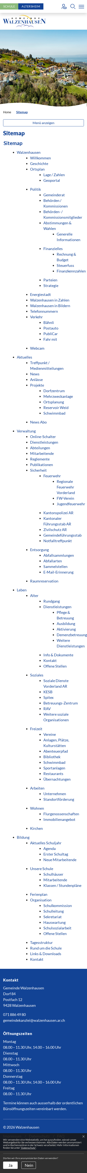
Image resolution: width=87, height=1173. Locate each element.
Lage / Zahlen (54, 174)
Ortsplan (37, 169)
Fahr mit (50, 339)
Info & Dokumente (58, 655)
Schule (9, 6)
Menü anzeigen (43, 123)
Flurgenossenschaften (61, 814)
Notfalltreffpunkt (57, 540)
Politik (35, 189)
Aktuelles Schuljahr (45, 843)
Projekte (37, 385)
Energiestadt (40, 294)
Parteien (50, 280)
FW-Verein (65, 498)
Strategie (50, 285)
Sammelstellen (55, 566)
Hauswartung (54, 922)
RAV (47, 708)
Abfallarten (52, 561)
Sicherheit (38, 470)
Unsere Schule (41, 868)
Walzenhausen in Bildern (50, 305)
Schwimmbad (54, 413)
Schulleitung (53, 911)
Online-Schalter (43, 436)
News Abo (38, 422)
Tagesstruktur (41, 942)
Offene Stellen (55, 666)
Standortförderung (58, 799)
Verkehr (36, 317)
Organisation (40, 900)
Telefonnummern (44, 311)
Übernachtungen (57, 779)
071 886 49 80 (14, 1014)
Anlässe (36, 379)
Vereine (49, 734)
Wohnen (37, 808)
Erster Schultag (55, 854)
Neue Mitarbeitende (59, 859)
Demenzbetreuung (72, 634)
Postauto (50, 328)
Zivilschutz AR (55, 529)
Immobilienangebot (59, 819)
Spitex (48, 697)
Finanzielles (53, 248)
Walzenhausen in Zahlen (49, 300)
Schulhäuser (53, 874)
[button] (73, 6)
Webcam (37, 348)
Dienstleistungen (44, 442)
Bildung (23, 837)
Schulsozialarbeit (57, 928)
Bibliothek (51, 756)
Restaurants (53, 773)
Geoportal (51, 180)
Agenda (49, 848)
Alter (34, 595)
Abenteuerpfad (55, 751)
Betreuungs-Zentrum (60, 703)
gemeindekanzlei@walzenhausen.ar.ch (34, 1020)
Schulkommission (57, 905)
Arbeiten (37, 788)
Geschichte (39, 163)
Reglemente (40, 459)
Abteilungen (40, 448)
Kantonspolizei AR (58, 512)
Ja (10, 1165)
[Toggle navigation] (80, 6)
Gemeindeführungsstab (62, 535)
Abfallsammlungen (58, 555)
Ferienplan (38, 894)
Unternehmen (54, 793)
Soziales (36, 675)
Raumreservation (44, 581)
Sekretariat (52, 916)
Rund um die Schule (46, 948)
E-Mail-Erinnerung (58, 572)
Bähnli (48, 322)
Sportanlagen (54, 768)
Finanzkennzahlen (71, 271)
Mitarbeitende (42, 453)
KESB (48, 692)
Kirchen (36, 828)
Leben (22, 590)
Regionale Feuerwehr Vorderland (66, 487)
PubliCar (50, 333)
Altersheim (31, 6)
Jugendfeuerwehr (71, 504)
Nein (29, 1165)
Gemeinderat (54, 195)
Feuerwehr (52, 476)
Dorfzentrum (54, 390)
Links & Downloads (45, 953)
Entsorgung (39, 549)
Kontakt (50, 660)
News (34, 374)
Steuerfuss (65, 265)
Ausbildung (66, 623)
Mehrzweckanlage (58, 396)
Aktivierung (66, 629)
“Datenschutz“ (28, 1147)
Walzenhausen (28, 152)
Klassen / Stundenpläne (62, 885)
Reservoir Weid (56, 407)
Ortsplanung (53, 402)
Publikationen (41, 464)
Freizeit (36, 728)
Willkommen (40, 158)
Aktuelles (24, 357)
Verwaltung (26, 431)
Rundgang (51, 601)
